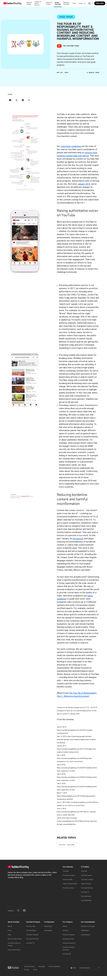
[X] (16, 100)
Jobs (9, 935)
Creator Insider (68, 879)
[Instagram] (18, 910)
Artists (65, 926)
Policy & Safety (29, 966)
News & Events (29, 3)
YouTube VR (67, 954)
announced (78, 538)
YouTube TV (85, 892)
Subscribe (100, 3)
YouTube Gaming (87, 888)
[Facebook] (10, 100)
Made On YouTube (66, 3)
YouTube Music (86, 896)
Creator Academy (69, 935)
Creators (66, 930)
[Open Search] (89, 3)
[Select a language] (89, 968)
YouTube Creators (69, 875)
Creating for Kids (68, 939)
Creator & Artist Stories (37, 3)
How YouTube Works (15, 939)
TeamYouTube (86, 884)
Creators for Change (88, 926)
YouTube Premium (32, 939)
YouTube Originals (32, 935)
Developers (48, 930)
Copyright (41, 966)
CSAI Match (85, 930)
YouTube (66, 871)
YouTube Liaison (68, 888)
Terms (35, 969)
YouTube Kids (30, 926)
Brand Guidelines (54, 966)
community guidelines (71, 146)
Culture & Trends (49, 3)
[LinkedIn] (22, 100)
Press (10, 930)
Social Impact (85, 935)
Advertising (48, 926)
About (10, 926)
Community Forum (14, 950)
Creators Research (69, 943)
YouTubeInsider (86, 900)
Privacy (26, 969)
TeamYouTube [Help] (70, 884)
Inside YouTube (58, 3)
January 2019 (84, 184)
